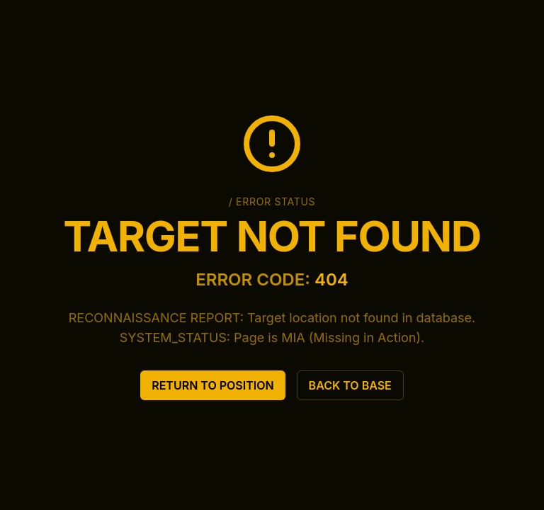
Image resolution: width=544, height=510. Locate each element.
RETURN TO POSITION (212, 385)
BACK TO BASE (350, 385)
